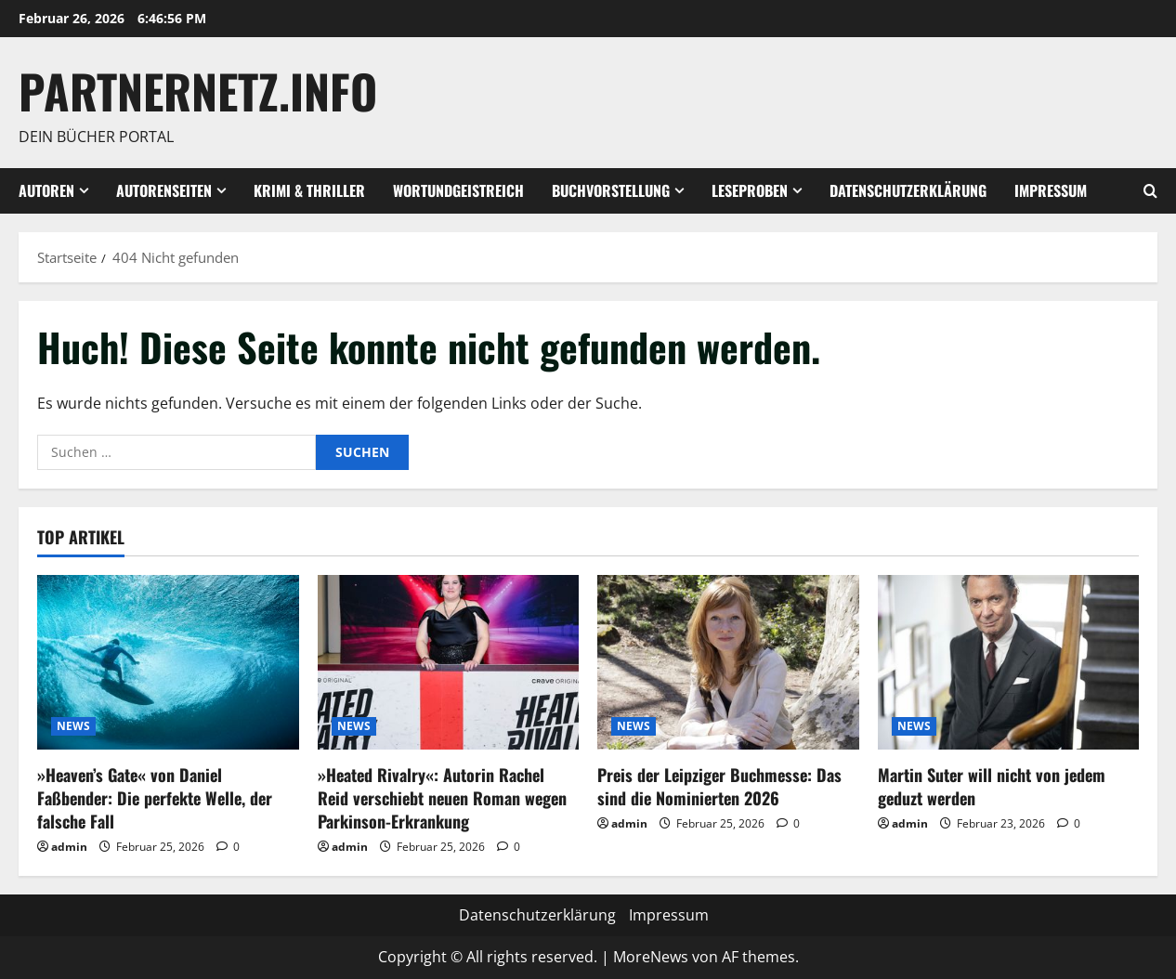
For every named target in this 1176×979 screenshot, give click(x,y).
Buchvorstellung (611, 190)
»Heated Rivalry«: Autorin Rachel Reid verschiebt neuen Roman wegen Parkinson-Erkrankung (442, 798)
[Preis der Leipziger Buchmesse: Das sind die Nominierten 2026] (728, 662)
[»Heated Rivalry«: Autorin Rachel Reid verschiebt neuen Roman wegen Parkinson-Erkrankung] (449, 662)
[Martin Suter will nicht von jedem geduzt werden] (1009, 662)
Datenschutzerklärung (908, 190)
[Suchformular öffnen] (1150, 190)
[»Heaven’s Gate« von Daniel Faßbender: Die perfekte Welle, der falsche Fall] (168, 662)
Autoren (46, 190)
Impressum (1050, 190)
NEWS (73, 726)
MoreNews (650, 956)
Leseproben (750, 190)
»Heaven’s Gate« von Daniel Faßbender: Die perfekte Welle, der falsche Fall (154, 798)
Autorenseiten (164, 190)
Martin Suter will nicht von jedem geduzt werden (991, 786)
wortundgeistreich (458, 190)
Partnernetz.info (198, 90)
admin (69, 847)
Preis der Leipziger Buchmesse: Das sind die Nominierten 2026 (719, 786)
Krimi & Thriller (309, 190)
